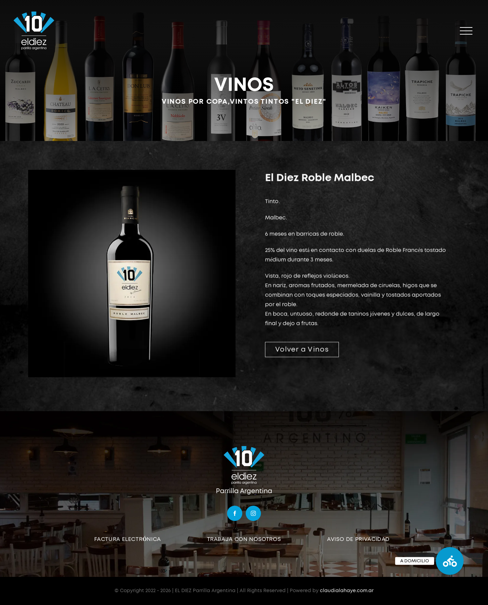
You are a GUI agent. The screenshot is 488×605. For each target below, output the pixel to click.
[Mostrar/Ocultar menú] (466, 31)
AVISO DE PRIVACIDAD (358, 539)
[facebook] (234, 513)
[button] (450, 561)
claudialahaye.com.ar (346, 590)
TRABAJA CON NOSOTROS (244, 539)
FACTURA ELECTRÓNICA (127, 539)
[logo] (244, 448)
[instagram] (253, 513)
